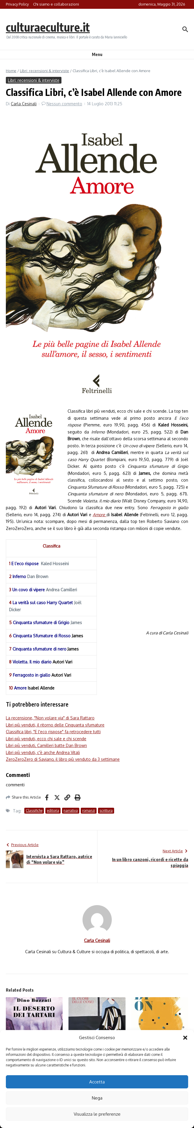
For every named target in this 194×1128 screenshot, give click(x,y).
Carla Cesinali (24, 103)
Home (11, 70)
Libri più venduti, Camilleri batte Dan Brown (46, 745)
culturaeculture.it (48, 27)
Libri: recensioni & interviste (44, 70)
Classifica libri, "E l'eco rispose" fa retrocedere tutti (53, 731)
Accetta (97, 1082)
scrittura (106, 810)
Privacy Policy (17, 4)
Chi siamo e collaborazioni (56, 4)
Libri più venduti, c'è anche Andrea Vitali (43, 752)
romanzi (88, 810)
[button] (185, 1038)
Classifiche (34, 810)
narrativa (70, 810)
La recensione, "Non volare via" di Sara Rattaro (50, 717)
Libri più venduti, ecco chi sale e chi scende (46, 738)
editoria (53, 810)
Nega (97, 1098)
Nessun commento (64, 103)
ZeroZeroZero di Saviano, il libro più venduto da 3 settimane (63, 759)
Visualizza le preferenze (97, 1114)
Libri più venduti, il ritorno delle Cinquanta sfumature (55, 724)
